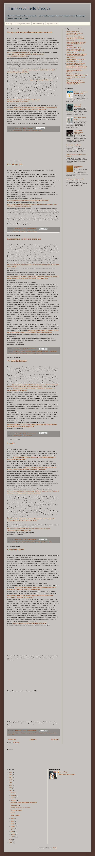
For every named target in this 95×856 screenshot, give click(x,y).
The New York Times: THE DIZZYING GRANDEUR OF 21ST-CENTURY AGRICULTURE (76, 56)
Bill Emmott (26, 130)
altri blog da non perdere (23, 23)
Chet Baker (15, 733)
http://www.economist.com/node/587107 (18, 52)
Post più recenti (12, 739)
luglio (12, 821)
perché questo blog (38, 23)
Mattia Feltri (43, 733)
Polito (50, 541)
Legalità (11, 443)
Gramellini (19, 435)
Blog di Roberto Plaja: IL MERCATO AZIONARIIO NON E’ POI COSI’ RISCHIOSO (76, 44)
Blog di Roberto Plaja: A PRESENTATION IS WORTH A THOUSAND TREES (74, 33)
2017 (10, 780)
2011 (10, 842)
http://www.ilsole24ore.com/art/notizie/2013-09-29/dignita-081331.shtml (28, 200)
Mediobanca (29, 353)
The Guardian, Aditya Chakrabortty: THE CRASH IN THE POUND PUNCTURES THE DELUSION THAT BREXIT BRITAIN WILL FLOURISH (76, 66)
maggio (13, 826)
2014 (10, 788)
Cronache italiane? (15, 549)
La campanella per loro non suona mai (24, 239)
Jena (38, 733)
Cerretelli (25, 541)
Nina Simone (49, 733)
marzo (12, 831)
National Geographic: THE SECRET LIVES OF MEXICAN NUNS (75, 60)
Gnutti (9, 353)
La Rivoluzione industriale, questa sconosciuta (78, 132)
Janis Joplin (34, 733)
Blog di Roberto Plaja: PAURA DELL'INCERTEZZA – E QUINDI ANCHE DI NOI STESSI (75, 82)
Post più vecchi (55, 739)
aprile (12, 829)
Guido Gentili (15, 353)
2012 (10, 840)
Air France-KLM (17, 351)
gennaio (13, 836)
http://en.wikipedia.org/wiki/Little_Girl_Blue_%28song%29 (29, 623)
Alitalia (23, 351)
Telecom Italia (39, 353)
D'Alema (51, 351)
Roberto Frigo (63, 772)
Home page (33, 739)
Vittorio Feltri (11, 734)
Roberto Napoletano (32, 231)
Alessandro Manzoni (17, 130)
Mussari (46, 541)
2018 (10, 777)
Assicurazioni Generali (30, 351)
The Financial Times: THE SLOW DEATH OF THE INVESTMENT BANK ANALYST (75, 38)
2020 (10, 772)
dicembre (13, 792)
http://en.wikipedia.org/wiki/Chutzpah (41, 80)
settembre (13, 800)
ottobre (13, 798)
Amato (14, 541)
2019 (10, 774)
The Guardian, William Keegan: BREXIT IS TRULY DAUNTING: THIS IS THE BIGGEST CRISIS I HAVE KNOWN (77, 76)
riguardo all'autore (52, 23)
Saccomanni (29, 435)
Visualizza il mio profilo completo (66, 774)
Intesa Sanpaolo (22, 353)
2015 (10, 785)
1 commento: (30, 128)
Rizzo (34, 353)
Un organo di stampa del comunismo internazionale (30, 32)
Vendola (54, 733)
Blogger (55, 847)
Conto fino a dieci (15, 164)
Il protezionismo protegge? (78, 166)
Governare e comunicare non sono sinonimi (80, 92)
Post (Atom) (16, 742)
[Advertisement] (33, 146)
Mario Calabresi (23, 231)
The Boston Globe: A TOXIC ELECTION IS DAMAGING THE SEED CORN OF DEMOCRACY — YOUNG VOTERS (76, 50)
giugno (13, 823)
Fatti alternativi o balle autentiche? (75, 179)
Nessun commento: (32, 228)
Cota (19, 733)
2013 (10, 790)
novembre (13, 795)
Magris (42, 541)
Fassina (55, 351)
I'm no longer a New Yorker (73, 145)
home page (9, 23)
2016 (10, 782)
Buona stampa (32, 130)
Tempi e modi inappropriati (77, 105)
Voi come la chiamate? (17, 361)
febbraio (13, 834)
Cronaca (15, 435)
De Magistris (31, 541)
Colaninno (45, 351)
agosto (12, 818)
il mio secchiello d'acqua (29, 8)
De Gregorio (39, 130)
